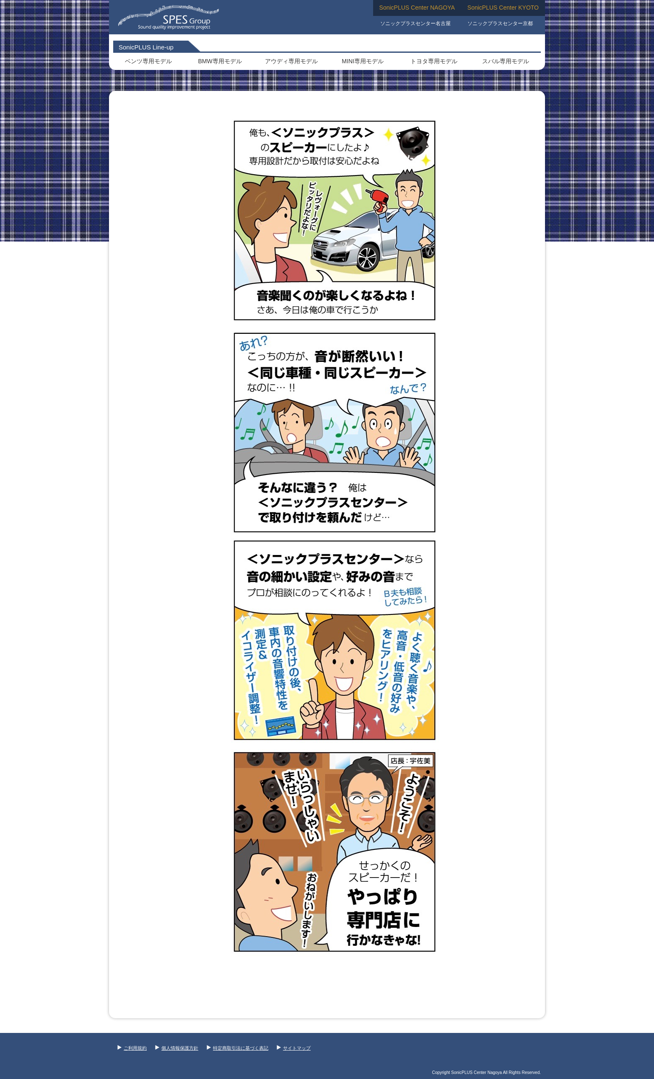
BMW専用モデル (219, 61)
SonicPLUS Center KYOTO (503, 7)
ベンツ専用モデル (148, 61)
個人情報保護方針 (176, 1048)
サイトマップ (294, 1048)
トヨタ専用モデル (433, 61)
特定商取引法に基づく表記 (237, 1048)
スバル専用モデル (505, 61)
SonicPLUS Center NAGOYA (417, 7)
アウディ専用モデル (291, 61)
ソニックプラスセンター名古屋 (415, 23)
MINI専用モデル (363, 61)
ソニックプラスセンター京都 (500, 23)
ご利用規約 (132, 1048)
